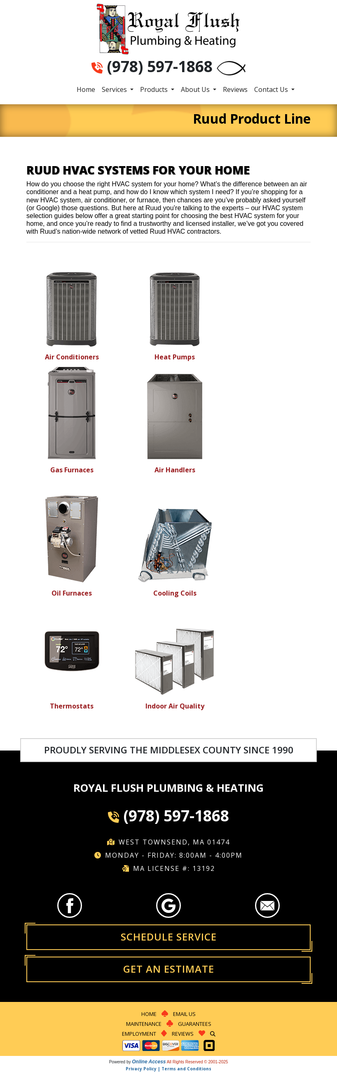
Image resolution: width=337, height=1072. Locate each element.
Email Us (184, 1014)
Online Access (149, 1062)
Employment (139, 1033)
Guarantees (194, 1023)
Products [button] (154, 89)
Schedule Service (169, 936)
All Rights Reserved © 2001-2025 (197, 1062)
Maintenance (143, 1023)
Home (86, 89)
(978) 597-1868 (160, 66)
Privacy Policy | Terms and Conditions (168, 1069)
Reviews (235, 89)
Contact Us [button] (272, 89)
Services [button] (115, 89)
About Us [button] (196, 89)
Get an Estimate (168, 969)
